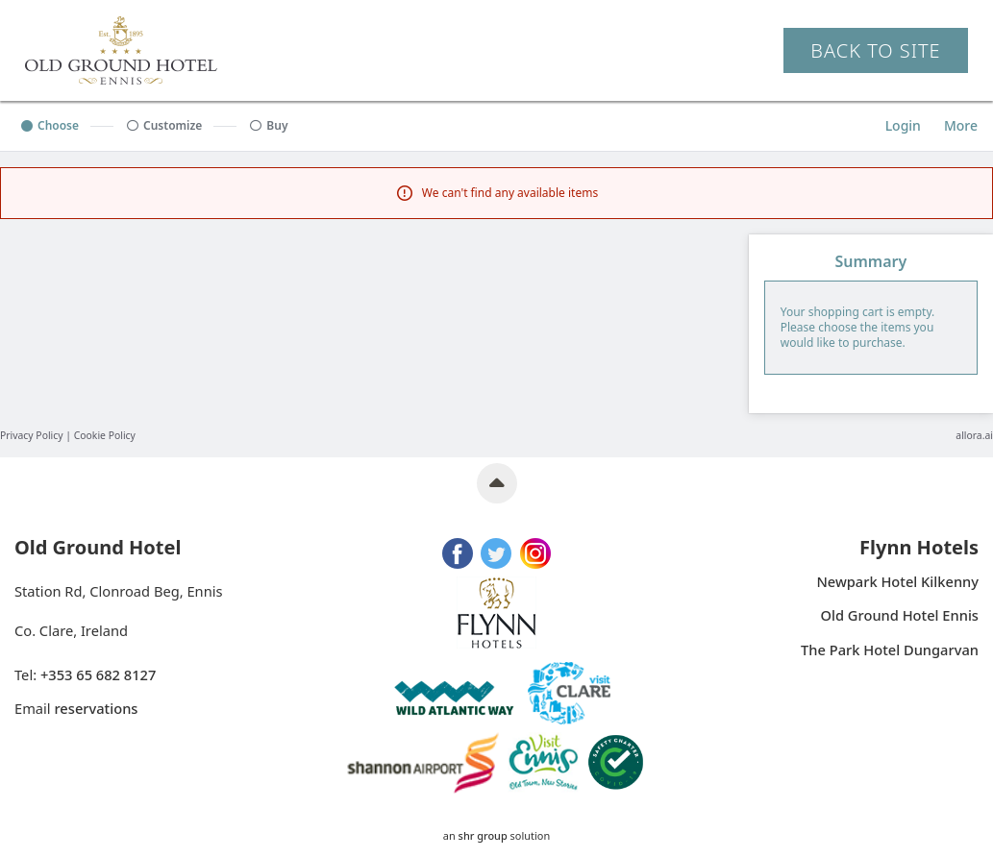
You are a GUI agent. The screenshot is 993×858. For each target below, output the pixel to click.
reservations (95, 708)
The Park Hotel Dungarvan (890, 650)
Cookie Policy (105, 435)
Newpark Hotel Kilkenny (897, 582)
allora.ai (974, 435)
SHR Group (483, 835)
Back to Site (875, 50)
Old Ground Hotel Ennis (900, 615)
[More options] (961, 126)
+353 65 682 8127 (98, 674)
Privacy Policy (31, 435)
